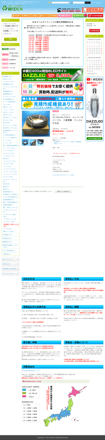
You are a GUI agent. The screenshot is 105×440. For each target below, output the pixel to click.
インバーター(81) (8, 148)
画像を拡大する (26, 138)
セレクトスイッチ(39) (10, 125)
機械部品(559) (7, 241)
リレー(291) (7, 104)
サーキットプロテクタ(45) (10, 87)
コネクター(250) (8, 163)
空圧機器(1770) (7, 234)
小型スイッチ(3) (8, 112)
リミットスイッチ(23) (10, 174)
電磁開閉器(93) (8, 94)
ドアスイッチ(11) (8, 109)
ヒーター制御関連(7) (9, 101)
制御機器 (56, 141)
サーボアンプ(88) (9, 221)
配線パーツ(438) (8, 231)
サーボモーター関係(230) (9, 215)
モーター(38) (7, 228)
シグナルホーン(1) (9, 156)
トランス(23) (7, 166)
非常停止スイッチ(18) (10, 117)
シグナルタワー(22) (9, 161)
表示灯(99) (6, 122)
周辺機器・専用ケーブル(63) (11, 225)
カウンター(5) (7, 142)
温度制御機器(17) (8, 199)
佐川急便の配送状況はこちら (31, 370)
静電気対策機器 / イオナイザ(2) (10, 246)
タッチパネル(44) (8, 153)
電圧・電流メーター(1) (10, 207)
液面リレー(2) (7, 107)
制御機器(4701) (7, 76)
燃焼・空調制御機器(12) (10, 202)
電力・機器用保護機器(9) (11, 145)
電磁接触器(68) (8, 91)
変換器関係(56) (8, 191)
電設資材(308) (7, 238)
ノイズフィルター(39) (10, 171)
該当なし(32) (7, 79)
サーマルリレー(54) (9, 96)
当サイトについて (7, 259)
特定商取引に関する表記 (9, 268)
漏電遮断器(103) (8, 84)
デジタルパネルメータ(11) (10, 210)
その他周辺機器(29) (9, 135)
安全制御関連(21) (8, 99)
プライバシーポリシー (9, 273)
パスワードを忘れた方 (96, 2)
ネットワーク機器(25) (10, 137)
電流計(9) (6, 186)
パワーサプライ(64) (9, 169)
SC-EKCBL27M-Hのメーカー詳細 (63, 175)
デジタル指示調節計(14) (10, 197)
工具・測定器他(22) (8, 250)
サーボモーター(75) (10, 219)
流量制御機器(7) (8, 205)
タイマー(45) (7, 140)
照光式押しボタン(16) (10, 128)
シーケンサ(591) (8, 150)
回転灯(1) (6, 158)
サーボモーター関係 (67, 141)
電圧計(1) (6, 189)
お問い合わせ (6, 264)
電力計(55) (6, 184)
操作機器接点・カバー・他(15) (11, 131)
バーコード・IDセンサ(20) (10, 180)
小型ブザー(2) (7, 115)
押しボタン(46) (8, 120)
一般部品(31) (6, 254)
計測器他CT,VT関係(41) (10, 194)
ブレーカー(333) (8, 81)
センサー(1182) (8, 176)
